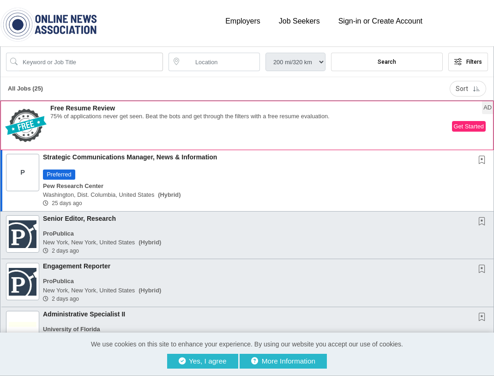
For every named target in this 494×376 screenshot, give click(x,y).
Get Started (469, 126)
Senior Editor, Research (79, 218)
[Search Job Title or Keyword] (91, 62)
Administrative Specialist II (84, 314)
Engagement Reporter (76, 266)
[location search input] (220, 62)
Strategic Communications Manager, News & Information (130, 157)
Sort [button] (468, 88)
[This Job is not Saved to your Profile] (484, 161)
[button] (247, 125)
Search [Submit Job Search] (387, 62)
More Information (283, 361)
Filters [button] (468, 61)
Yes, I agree (203, 361)
